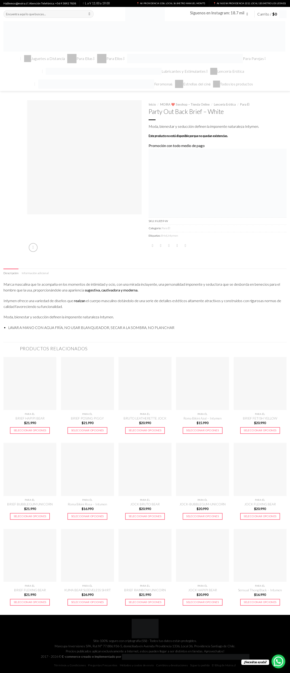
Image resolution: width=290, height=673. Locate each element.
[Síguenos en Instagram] (248, 14)
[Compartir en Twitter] (160, 245)
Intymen (173, 235)
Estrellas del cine (193, 84)
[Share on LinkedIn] (185, 245)
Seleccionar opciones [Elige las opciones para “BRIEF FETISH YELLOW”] (260, 430)
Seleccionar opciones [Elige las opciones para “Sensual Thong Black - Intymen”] (260, 602)
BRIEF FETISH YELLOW (260, 418)
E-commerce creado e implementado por (155, 656)
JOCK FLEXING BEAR (260, 504)
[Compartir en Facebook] (152, 245)
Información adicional (35, 273)
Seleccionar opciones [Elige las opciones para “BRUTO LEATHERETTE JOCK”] (145, 430)
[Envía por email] (169, 245)
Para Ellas (81, 58)
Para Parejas (196, 58)
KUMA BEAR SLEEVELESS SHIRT (87, 590)
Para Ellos (111, 58)
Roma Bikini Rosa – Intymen (87, 504)
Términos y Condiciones (70, 665)
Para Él (244, 104)
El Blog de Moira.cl (224, 665)
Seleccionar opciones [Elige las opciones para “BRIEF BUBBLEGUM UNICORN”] (30, 516)
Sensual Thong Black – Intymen (260, 590)
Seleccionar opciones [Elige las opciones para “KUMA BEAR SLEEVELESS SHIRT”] (87, 602)
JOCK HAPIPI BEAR (202, 590)
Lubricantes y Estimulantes (127, 71)
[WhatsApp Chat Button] (278, 661)
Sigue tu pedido (200, 665)
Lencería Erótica (227, 71)
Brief (164, 235)
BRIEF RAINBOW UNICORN (145, 590)
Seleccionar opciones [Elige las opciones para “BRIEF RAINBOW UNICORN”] (145, 602)
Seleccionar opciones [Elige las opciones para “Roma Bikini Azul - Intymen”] (202, 430)
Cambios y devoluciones (172, 665)
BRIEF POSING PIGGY (87, 418)
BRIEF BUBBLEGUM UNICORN (30, 504)
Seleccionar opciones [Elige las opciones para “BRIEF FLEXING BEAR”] (30, 602)
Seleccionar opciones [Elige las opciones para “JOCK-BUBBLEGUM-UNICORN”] (202, 516)
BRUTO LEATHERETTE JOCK (145, 418)
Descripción (11, 273)
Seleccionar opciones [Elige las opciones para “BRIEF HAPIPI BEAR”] (30, 430)
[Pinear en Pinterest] (177, 245)
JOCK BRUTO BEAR (145, 504)
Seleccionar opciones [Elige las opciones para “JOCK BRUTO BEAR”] (145, 516)
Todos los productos (233, 84)
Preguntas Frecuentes (103, 665)
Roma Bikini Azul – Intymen (202, 418)
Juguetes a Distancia (44, 58)
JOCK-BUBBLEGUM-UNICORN (202, 504)
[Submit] (89, 14)
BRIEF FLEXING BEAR (30, 590)
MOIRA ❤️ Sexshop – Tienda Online (185, 104)
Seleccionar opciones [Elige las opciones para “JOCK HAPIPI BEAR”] (202, 602)
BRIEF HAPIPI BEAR (30, 418)
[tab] (11, 273)
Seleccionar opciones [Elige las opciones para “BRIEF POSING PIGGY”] (87, 430)
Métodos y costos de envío (137, 665)
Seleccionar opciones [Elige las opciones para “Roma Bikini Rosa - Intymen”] (87, 516)
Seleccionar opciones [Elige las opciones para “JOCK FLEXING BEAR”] (260, 516)
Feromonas (105, 84)
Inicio (152, 104)
